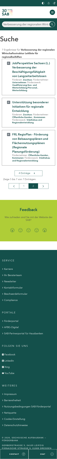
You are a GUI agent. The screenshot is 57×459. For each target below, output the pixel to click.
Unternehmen (19, 82)
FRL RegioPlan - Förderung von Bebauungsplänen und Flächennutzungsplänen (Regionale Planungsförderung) (30, 143)
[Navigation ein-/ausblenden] (52, 12)
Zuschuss (27, 79)
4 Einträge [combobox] (29, 173)
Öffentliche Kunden (22, 117)
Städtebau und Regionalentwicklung (27, 121)
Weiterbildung (19, 90)
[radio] (12, 230)
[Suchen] (28, 24)
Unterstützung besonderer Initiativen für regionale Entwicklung (30, 106)
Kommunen (39, 117)
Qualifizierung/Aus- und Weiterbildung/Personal (24, 86)
